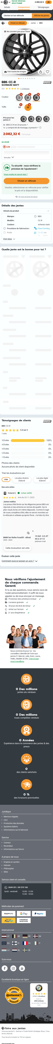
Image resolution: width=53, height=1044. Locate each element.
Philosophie (9, 868)
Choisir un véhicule (17, 23)
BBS (41, 23)
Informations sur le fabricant (16, 830)
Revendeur (8, 846)
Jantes (33, 23)
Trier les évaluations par (13, 473)
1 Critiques (24, 88)
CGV (6, 820)
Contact (7, 843)
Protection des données (14, 823)
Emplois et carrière (11, 862)
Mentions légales (11, 817)
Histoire (7, 865)
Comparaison (24, 7)
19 (19, 107)
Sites (6, 872)
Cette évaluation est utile (17, 548)
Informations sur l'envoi (14, 849)
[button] (26, 211)
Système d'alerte (11, 826)
